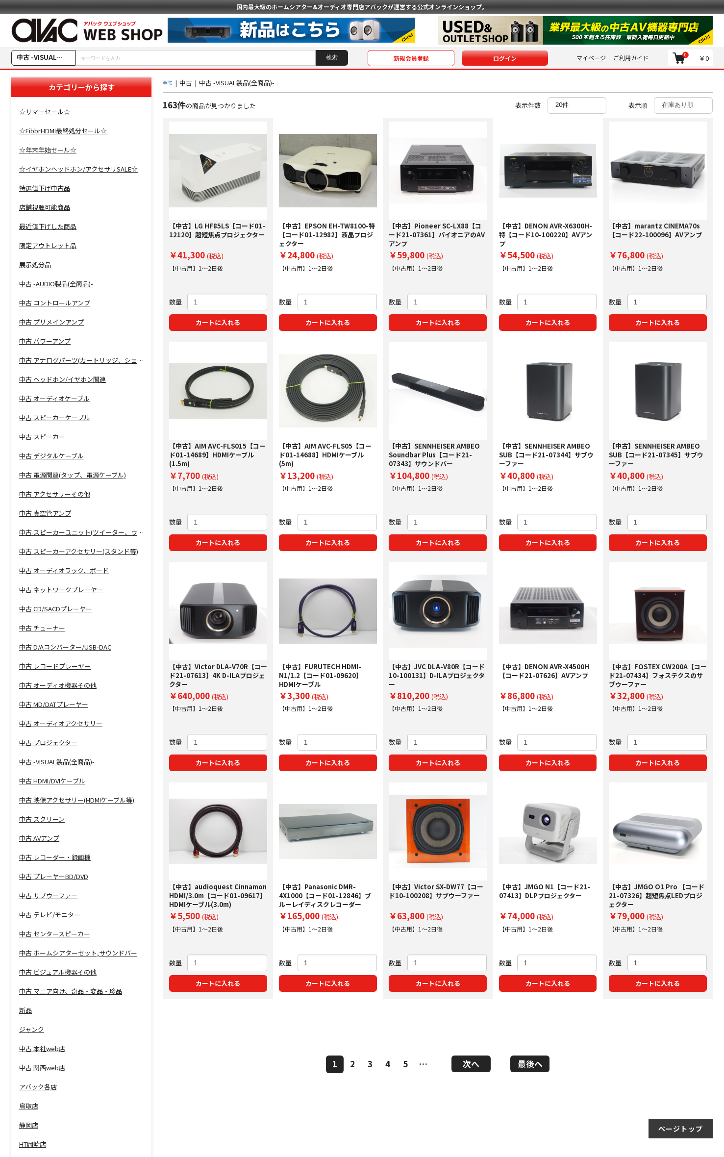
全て (168, 82)
